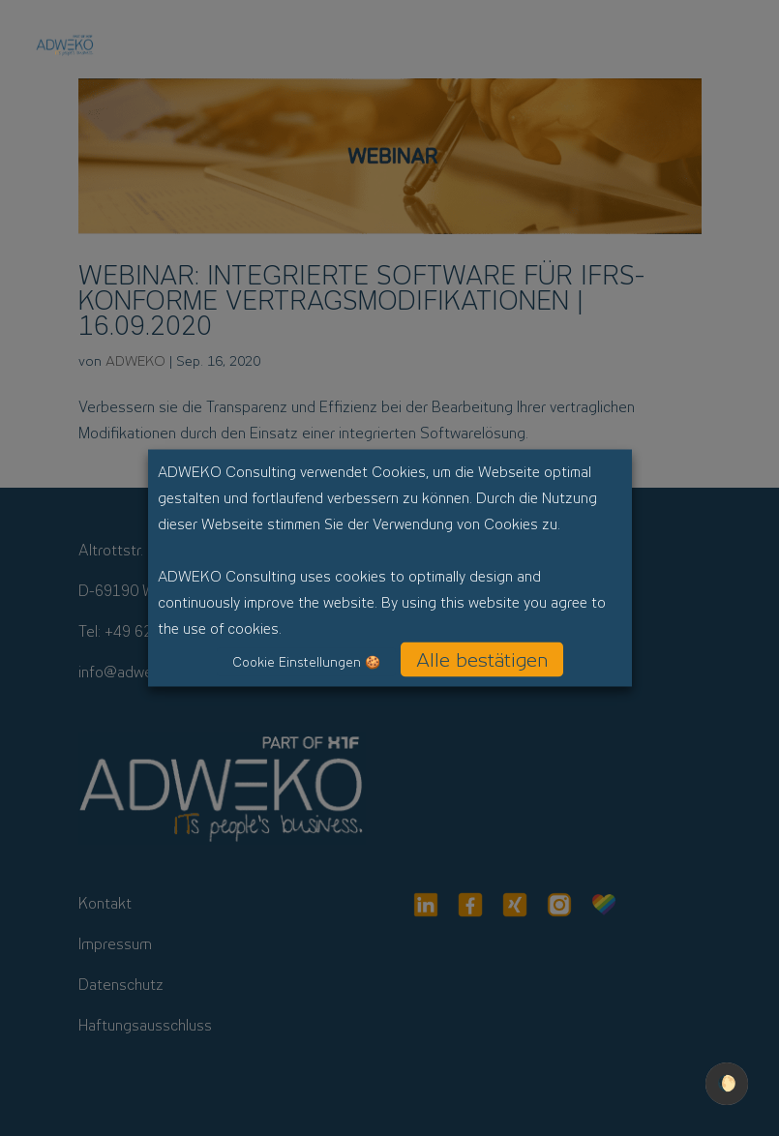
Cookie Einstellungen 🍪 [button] (306, 662)
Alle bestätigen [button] (482, 660)
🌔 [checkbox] (726, 1083)
